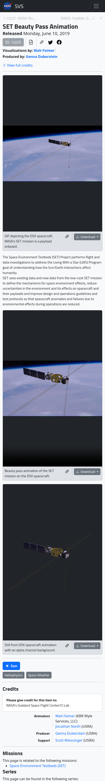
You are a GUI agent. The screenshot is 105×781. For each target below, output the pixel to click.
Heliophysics (13, 675)
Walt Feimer (44, 50)
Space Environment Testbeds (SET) (37, 765)
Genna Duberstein (41, 56)
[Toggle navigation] (96, 6)
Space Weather (39, 675)
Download (86, 237)
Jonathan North (68, 726)
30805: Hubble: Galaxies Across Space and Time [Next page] (76, 18)
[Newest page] (100, 18)
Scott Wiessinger (69, 740)
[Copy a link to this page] (41, 42)
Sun (11, 665)
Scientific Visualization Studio (19, 6)
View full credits (18, 65)
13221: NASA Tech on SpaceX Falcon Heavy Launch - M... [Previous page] (22, 18)
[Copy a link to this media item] (67, 236)
